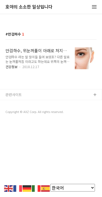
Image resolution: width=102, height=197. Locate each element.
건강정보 (11, 66)
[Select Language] (72, 188)
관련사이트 (13, 94)
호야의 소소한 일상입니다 (28, 7)
